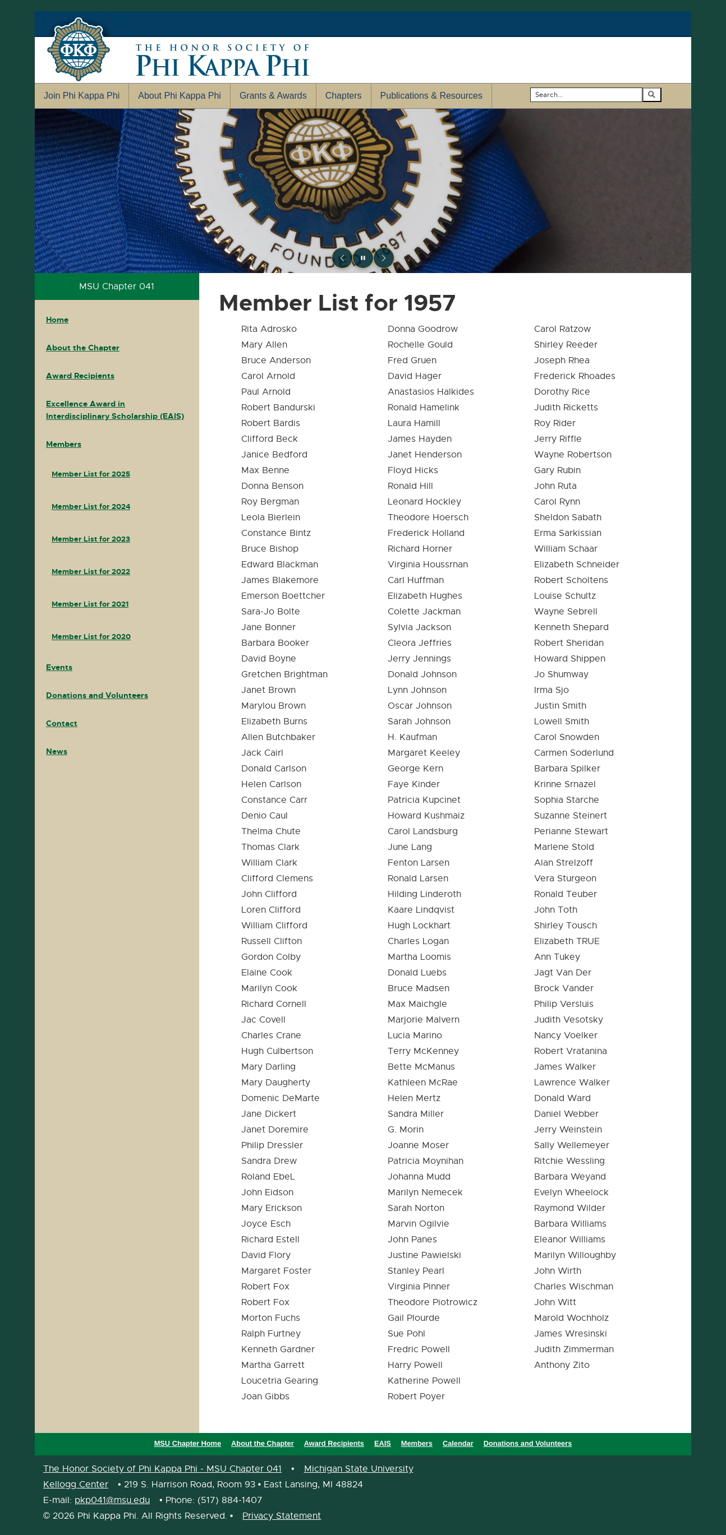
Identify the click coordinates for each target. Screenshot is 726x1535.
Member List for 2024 (91, 506)
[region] (363, 191)
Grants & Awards (273, 95)
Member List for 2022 (91, 571)
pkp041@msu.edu (112, 1500)
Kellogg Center (75, 1484)
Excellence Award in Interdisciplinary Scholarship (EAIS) (115, 410)
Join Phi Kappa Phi (82, 95)
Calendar (458, 1443)
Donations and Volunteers (97, 695)
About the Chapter (83, 348)
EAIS (382, 1443)
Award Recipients (80, 376)
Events (59, 667)
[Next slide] (383, 258)
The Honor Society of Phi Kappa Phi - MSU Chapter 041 (162, 1468)
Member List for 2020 (91, 636)
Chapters (343, 95)
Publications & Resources (431, 95)
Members (63, 444)
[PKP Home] (363, 191)
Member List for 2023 (91, 539)
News (56, 751)
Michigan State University (358, 1468)
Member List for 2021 (90, 604)
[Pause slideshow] (363, 258)
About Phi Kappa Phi (179, 95)
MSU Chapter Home (187, 1443)
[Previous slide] (342, 258)
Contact (61, 723)
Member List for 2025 (91, 474)
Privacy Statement (281, 1516)
